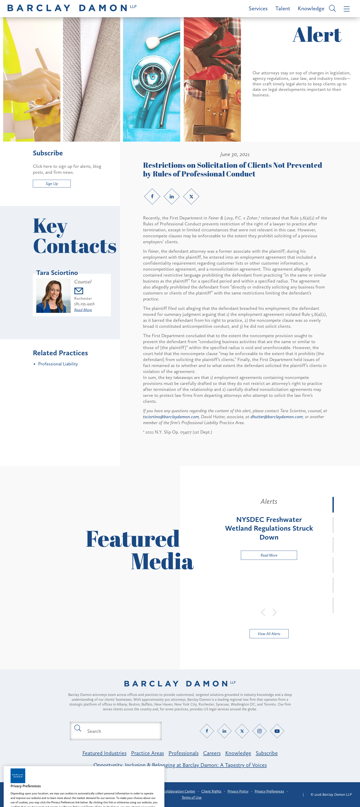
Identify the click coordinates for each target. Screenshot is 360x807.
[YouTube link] (277, 731)
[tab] (333, 505)
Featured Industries (104, 753)
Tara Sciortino (57, 272)
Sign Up (52, 183)
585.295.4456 (84, 303)
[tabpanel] (269, 528)
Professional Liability (58, 364)
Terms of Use (192, 797)
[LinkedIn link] (171, 196)
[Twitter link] (191, 196)
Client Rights (211, 791)
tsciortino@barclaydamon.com (171, 416)
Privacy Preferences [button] (269, 791)
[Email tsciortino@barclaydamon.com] (84, 292)
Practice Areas (147, 753)
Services (258, 8)
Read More (83, 309)
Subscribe (267, 753)
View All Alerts (269, 633)
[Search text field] (121, 731)
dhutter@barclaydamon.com (276, 416)
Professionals (184, 753)
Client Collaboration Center (173, 791)
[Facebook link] (152, 196)
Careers (212, 753)
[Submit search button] (77, 727)
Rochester (83, 298)
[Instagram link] (259, 731)
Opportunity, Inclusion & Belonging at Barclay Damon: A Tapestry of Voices (180, 765)
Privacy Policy (238, 791)
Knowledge (311, 8)
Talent (282, 8)
